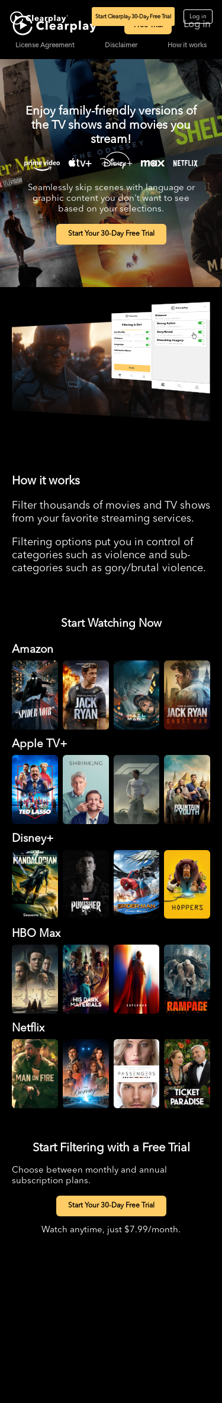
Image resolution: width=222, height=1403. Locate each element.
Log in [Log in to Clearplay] (198, 16)
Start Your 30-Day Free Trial (111, 233)
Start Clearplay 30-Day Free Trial (133, 16)
